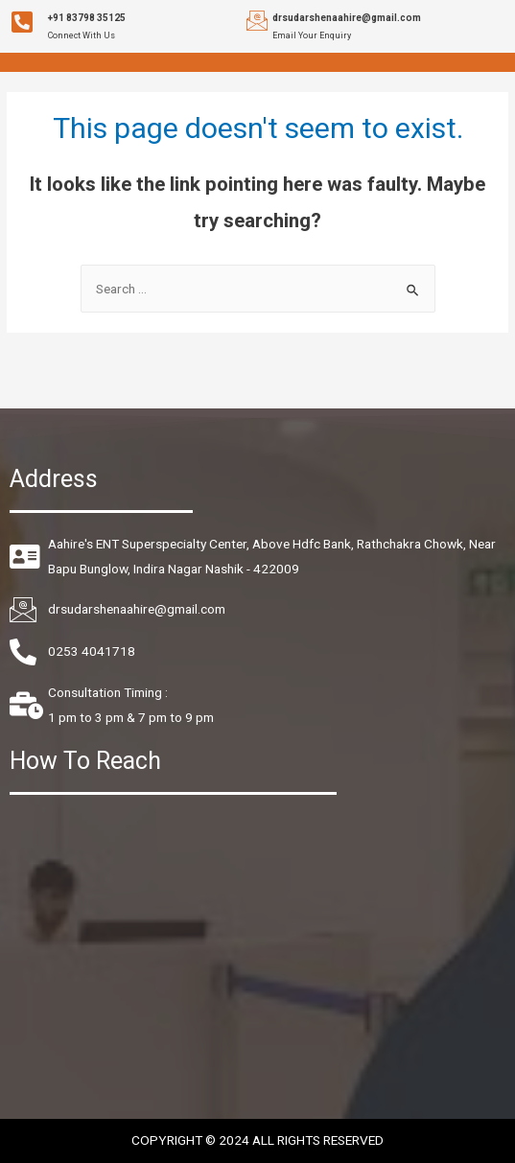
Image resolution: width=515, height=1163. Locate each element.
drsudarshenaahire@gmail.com (346, 17)
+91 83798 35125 (87, 17)
